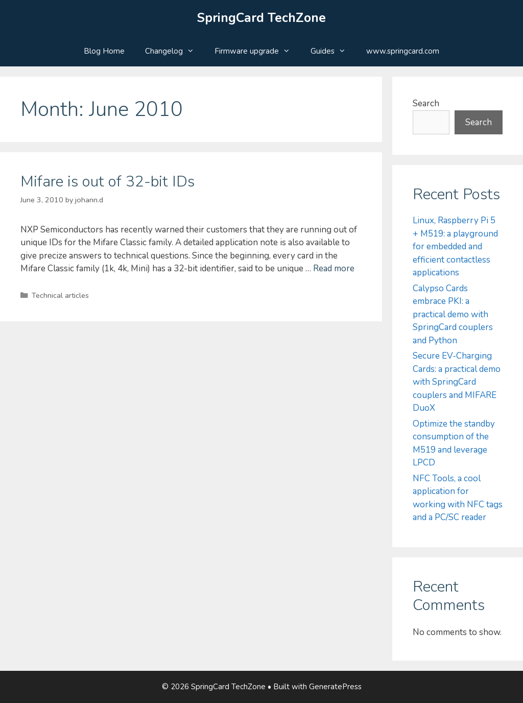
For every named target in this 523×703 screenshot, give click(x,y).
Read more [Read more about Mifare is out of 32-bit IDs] (333, 268)
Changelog (174, 51)
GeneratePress (335, 687)
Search (426, 103)
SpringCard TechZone (261, 18)
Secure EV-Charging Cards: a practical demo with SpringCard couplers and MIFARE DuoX (457, 382)
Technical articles (60, 295)
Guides (333, 51)
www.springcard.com (402, 51)
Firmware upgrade (257, 51)
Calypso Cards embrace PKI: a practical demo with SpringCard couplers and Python (453, 314)
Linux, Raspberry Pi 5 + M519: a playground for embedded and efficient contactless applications (455, 246)
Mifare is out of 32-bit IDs (107, 181)
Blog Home (104, 51)
